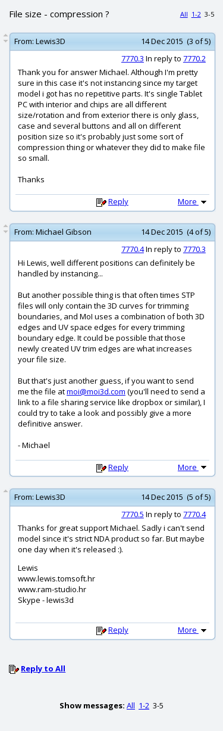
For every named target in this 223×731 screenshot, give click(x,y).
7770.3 (132, 58)
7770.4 (132, 249)
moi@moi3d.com (96, 391)
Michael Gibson (64, 231)
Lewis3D (50, 41)
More (193, 201)
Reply (118, 201)
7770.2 (194, 58)
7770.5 (132, 514)
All (184, 14)
